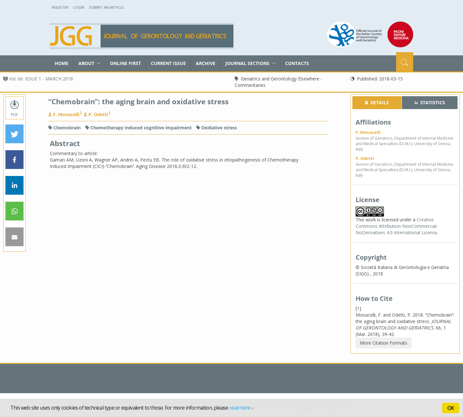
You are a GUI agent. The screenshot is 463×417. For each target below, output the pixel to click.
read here (239, 407)
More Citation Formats (383, 343)
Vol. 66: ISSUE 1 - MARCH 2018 (38, 79)
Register (60, 7)
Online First (125, 63)
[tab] (377, 102)
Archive (205, 63)
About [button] (89, 63)
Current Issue (168, 63)
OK (450, 408)
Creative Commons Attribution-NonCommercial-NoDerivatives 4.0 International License (397, 226)
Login (78, 7)
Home (61, 63)
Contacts (297, 63)
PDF (14, 107)
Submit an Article (106, 7)
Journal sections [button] (250, 63)
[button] (14, 134)
